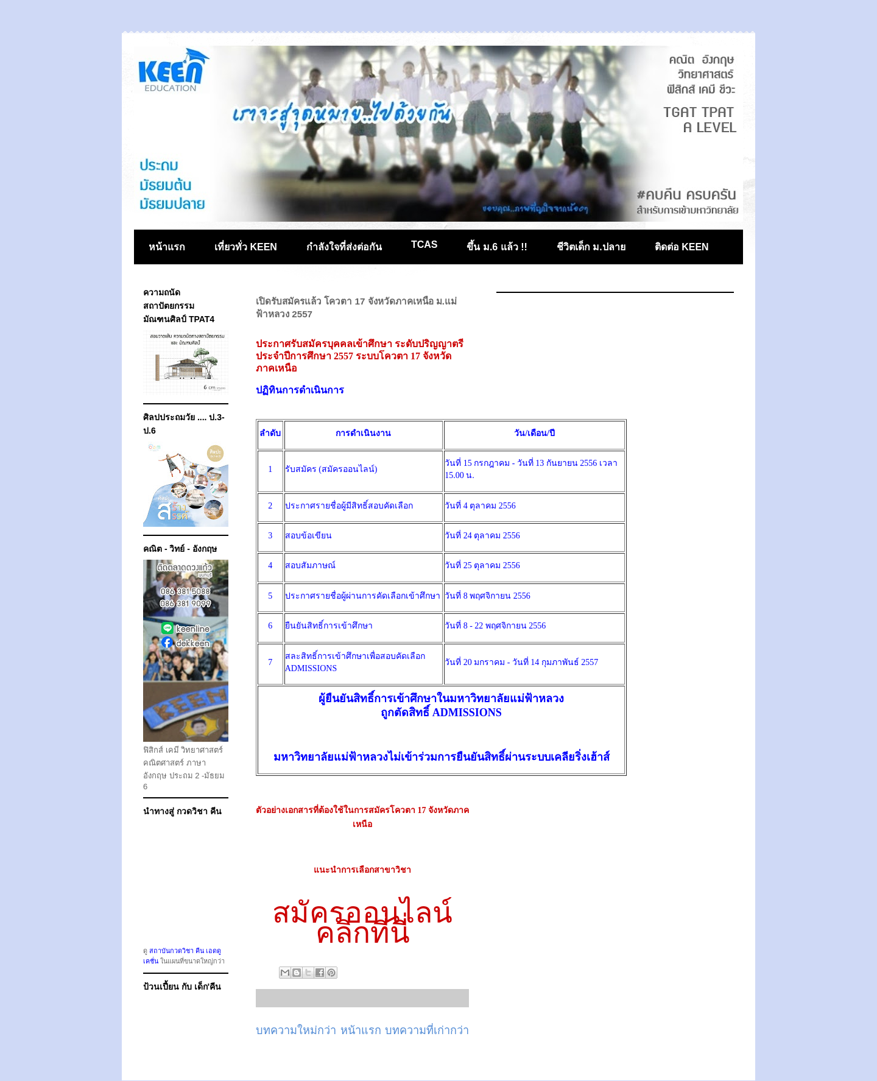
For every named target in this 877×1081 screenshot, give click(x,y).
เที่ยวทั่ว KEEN (245, 247)
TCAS (424, 244)
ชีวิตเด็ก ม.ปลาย (591, 247)
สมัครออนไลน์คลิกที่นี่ (362, 922)
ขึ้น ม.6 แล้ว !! (497, 247)
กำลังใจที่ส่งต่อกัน (344, 247)
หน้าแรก (167, 247)
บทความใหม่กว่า (296, 1030)
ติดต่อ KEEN (682, 247)
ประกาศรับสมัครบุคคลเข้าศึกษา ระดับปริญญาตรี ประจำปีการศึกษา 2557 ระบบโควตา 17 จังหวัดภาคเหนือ (359, 356)
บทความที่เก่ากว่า (427, 1030)
